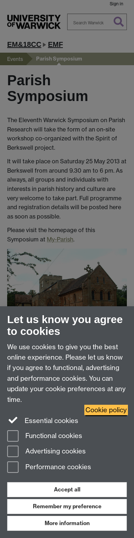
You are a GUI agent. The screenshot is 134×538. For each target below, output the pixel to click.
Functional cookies (44, 436)
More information (67, 523)
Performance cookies (49, 467)
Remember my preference (67, 506)
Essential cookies (42, 420)
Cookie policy (106, 410)
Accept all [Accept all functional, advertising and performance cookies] (67, 489)
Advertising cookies (46, 451)
